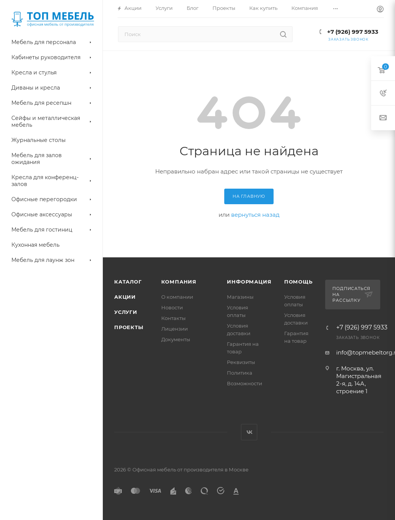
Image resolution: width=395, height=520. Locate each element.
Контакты (173, 318)
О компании (177, 297)
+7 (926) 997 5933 (352, 31)
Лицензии (174, 329)
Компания (179, 282)
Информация (249, 282)
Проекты (128, 327)
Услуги (125, 312)
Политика (239, 373)
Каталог (128, 282)
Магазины (240, 297)
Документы (175, 339)
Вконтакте (249, 432)
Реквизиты (241, 362)
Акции (125, 297)
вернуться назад (255, 214)
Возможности (244, 383)
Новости (172, 307)
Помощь (298, 282)
